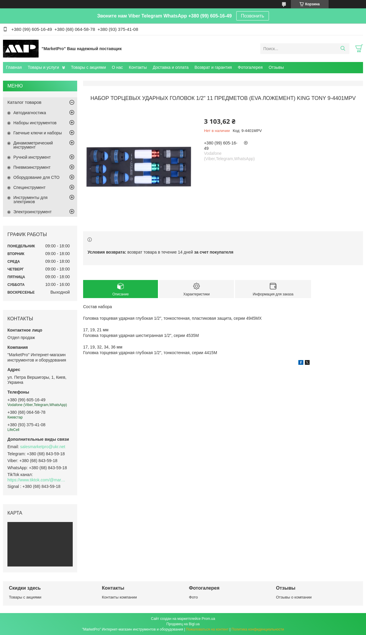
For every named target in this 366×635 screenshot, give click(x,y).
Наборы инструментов (35, 122)
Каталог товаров (24, 102)
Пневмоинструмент (31, 167)
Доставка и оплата (171, 67)
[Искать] (342, 48)
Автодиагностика (29, 112)
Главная (14, 67)
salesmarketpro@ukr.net (42, 446)
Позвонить (252, 15)
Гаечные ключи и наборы (37, 132)
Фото (193, 597)
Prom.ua (208, 619)
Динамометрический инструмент (33, 145)
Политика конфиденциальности (258, 629)
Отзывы (276, 67)
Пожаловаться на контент (207, 629)
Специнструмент (29, 187)
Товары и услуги (43, 67)
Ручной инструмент (32, 157)
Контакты (138, 67)
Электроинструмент (32, 211)
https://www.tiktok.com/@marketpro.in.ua (37, 480)
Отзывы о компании (294, 597)
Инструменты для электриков (30, 199)
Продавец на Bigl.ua (183, 624)
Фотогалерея (250, 67)
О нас (117, 67)
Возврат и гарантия (213, 67)
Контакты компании (119, 597)
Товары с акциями (88, 67)
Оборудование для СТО (36, 177)
